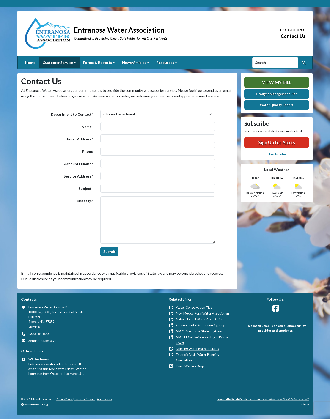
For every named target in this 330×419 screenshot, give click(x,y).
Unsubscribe (277, 154)
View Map (34, 326)
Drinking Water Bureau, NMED (197, 349)
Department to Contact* (72, 114)
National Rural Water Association (199, 319)
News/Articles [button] (134, 62)
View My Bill (277, 82)
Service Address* (78, 176)
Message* (84, 201)
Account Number (78, 164)
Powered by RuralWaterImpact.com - (263, 399)
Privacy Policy (64, 399)
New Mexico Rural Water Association (202, 313)
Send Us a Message (42, 340)
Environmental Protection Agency (200, 325)
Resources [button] (165, 62)
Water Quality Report (276, 105)
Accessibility (104, 399)
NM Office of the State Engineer (199, 331)
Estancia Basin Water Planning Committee (197, 357)
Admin (305, 404)
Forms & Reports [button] (97, 62)
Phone (87, 151)
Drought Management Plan (276, 94)
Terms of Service (84, 399)
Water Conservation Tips (194, 307)
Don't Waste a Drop (190, 366)
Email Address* (80, 139)
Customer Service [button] (58, 62)
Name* (87, 126)
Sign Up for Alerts (276, 142)
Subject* (86, 188)
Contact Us (293, 36)
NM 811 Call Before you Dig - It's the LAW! (202, 340)
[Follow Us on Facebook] (275, 308)
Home (30, 62)
